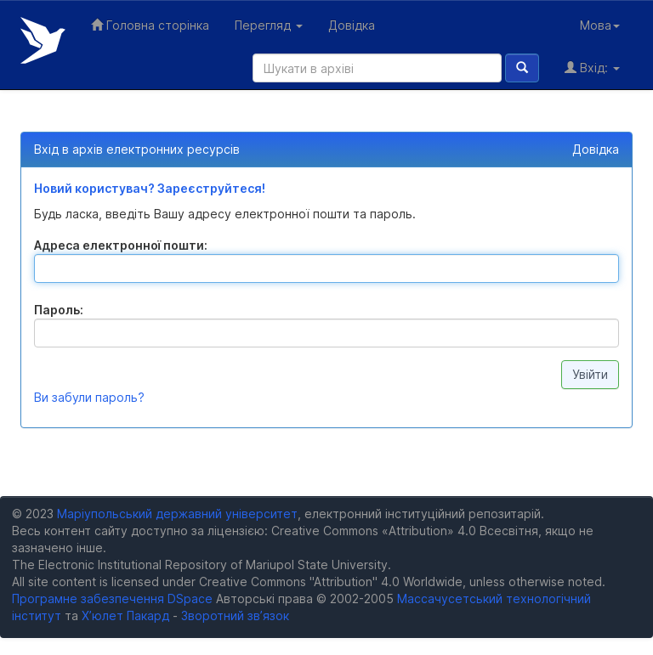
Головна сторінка (150, 25)
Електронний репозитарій (42, 40)
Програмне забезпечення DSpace (112, 598)
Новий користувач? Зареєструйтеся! (149, 188)
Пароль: (58, 309)
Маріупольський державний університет (177, 513)
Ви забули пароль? (89, 397)
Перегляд (269, 25)
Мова (600, 25)
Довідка (351, 25)
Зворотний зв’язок (235, 615)
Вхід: (592, 67)
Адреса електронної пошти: (120, 245)
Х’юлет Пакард (125, 615)
